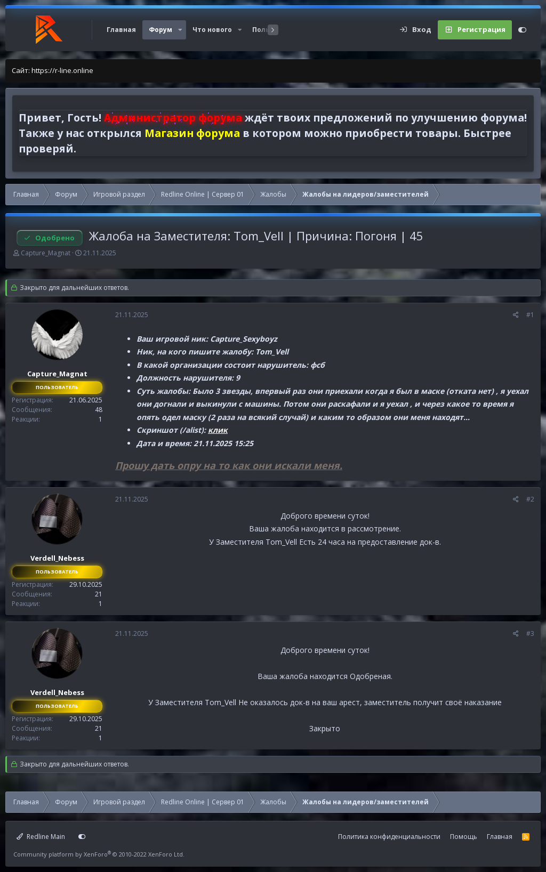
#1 (530, 314)
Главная (121, 29)
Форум (160, 29)
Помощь (463, 836)
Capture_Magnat (45, 252)
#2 (530, 499)
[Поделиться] (516, 315)
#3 (530, 633)
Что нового (212, 29)
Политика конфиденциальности (389, 836)
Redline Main (41, 836)
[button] (180, 29)
